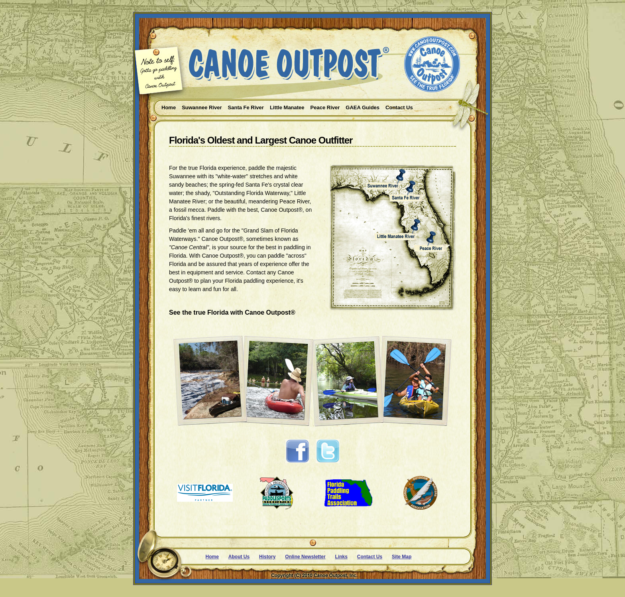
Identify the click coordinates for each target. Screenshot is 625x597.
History (267, 557)
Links (341, 557)
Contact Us (369, 557)
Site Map (401, 557)
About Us (239, 557)
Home (212, 557)
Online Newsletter (305, 557)
